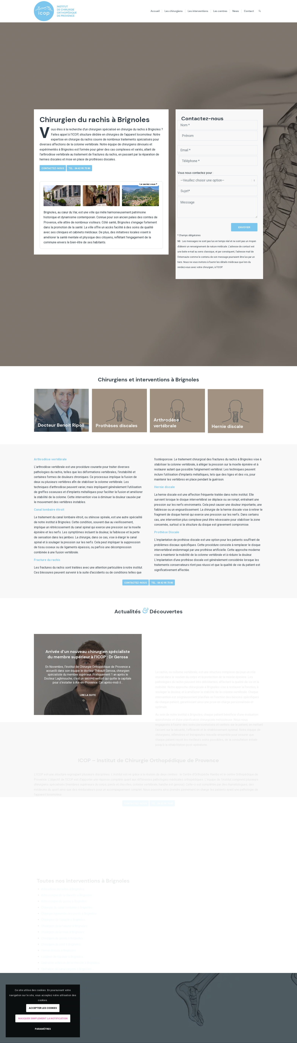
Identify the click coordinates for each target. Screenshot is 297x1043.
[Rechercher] (259, 11)
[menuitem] (155, 11)
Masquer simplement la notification (43, 1018)
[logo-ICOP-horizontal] (58, 11)
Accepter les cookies (43, 1008)
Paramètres (43, 1028)
